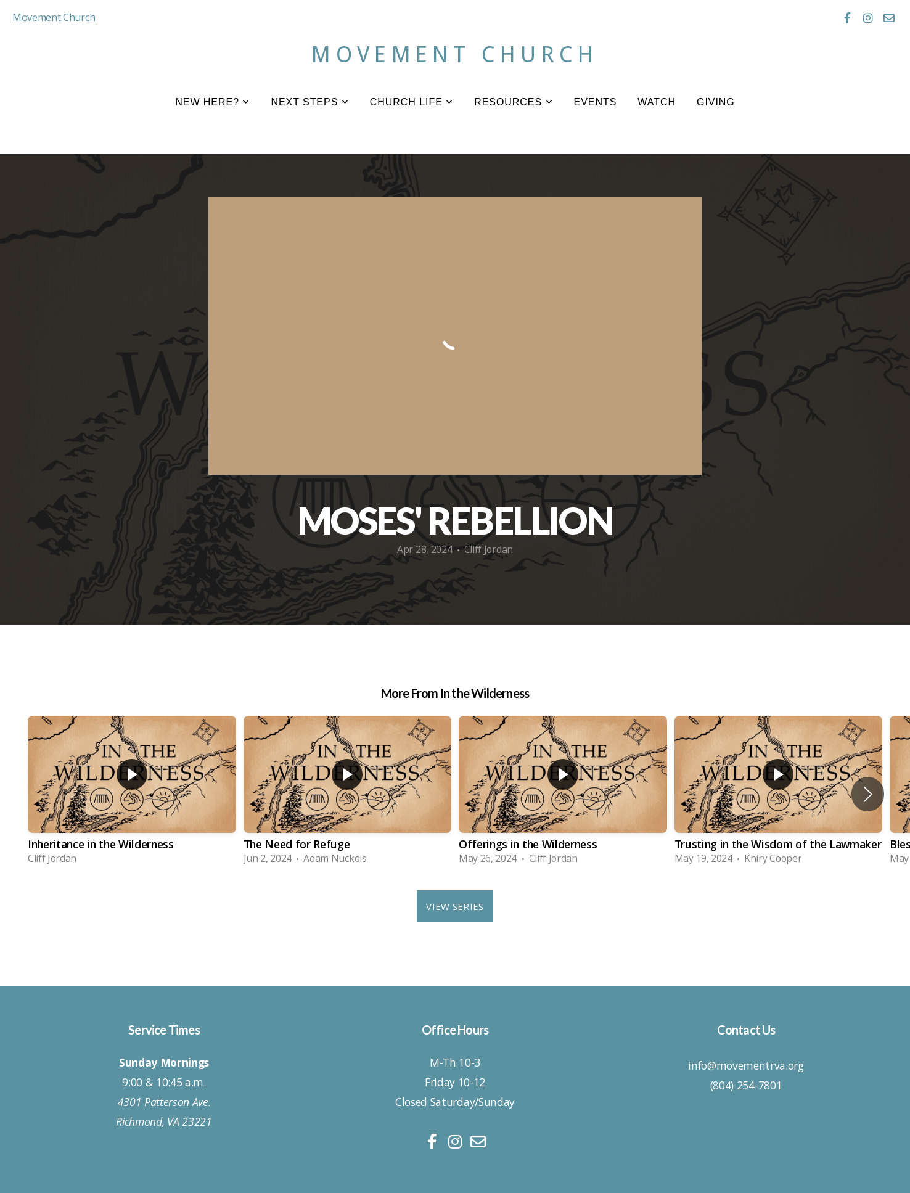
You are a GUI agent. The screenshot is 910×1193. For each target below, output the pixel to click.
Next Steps (309, 102)
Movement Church (454, 54)
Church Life (412, 102)
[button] (867, 794)
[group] (132, 794)
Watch (656, 102)
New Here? (212, 102)
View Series (454, 906)
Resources (513, 102)
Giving (716, 102)
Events (595, 102)
